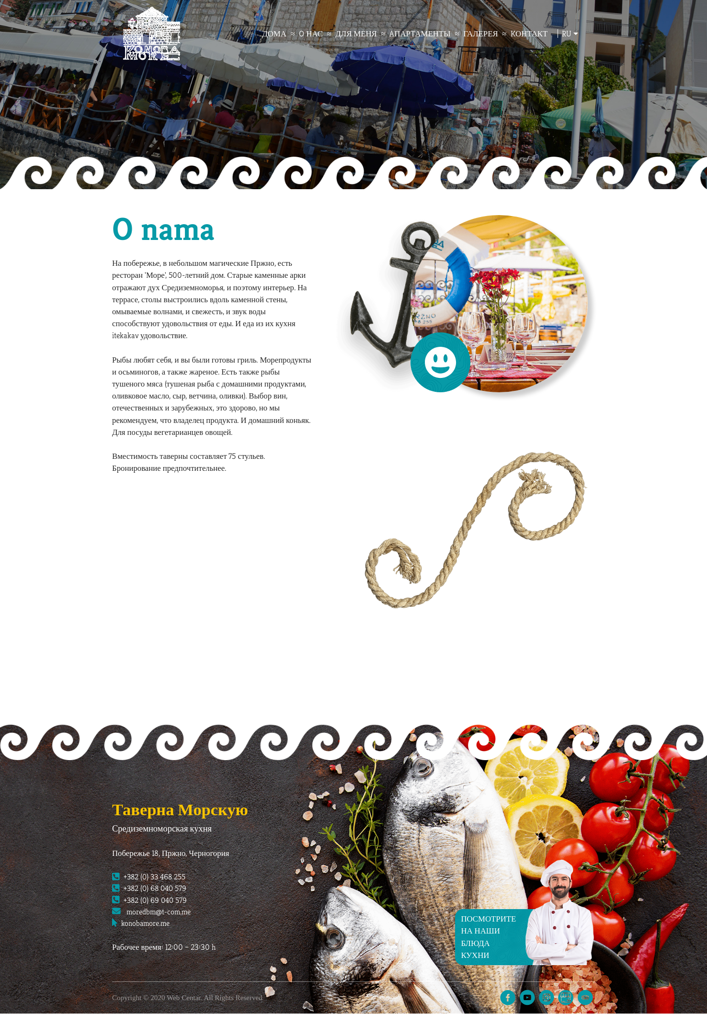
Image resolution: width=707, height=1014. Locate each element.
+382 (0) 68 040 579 (151, 888)
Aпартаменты (424, 34)
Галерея (484, 34)
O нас (315, 34)
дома (278, 34)
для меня (360, 34)
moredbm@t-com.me (153, 912)
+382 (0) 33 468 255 (150, 876)
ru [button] (570, 34)
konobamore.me (142, 924)
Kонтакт (532, 34)
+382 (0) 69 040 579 (151, 900)
